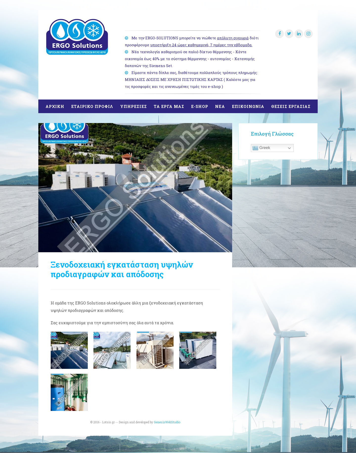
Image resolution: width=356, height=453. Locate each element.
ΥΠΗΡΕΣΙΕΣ (133, 106)
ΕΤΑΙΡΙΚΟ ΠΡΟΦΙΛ (92, 106)
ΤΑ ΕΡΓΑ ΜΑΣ (169, 106)
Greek (261, 148)
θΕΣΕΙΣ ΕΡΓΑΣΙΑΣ (291, 106)
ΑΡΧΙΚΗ (54, 106)
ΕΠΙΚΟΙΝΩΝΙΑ (248, 106)
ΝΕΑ (220, 106)
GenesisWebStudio (167, 422)
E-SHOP (199, 106)
